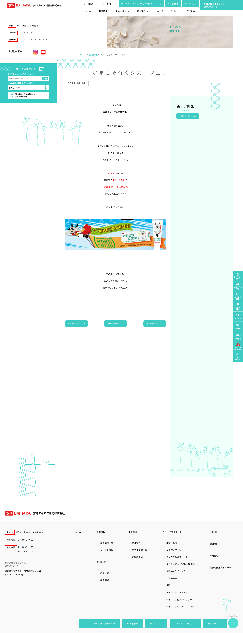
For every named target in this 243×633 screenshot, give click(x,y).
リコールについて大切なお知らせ (137, 3)
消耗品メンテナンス (176, 570)
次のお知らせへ (152, 323)
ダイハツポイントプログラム (180, 606)
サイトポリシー (215, 623)
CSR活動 (191, 11)
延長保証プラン (173, 549)
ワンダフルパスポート (177, 557)
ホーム (88, 11)
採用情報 (88, 3)
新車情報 (136, 542)
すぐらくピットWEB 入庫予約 (180, 564)
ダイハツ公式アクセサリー (179, 599)
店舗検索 (104, 579)
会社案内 (106, 3)
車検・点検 (171, 542)
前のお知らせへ (74, 323)
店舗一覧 (104, 572)
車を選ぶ (143, 11)
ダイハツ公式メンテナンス (179, 592)
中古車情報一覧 (139, 549)
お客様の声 (137, 557)
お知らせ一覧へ (113, 323)
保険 (168, 585)
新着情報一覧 (106, 542)
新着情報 (103, 11)
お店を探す (122, 11)
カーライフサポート (168, 11)
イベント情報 (106, 549)
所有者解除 (173, 3)
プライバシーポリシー (185, 623)
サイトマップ (190, 3)
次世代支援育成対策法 (220, 567)
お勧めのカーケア (174, 578)
